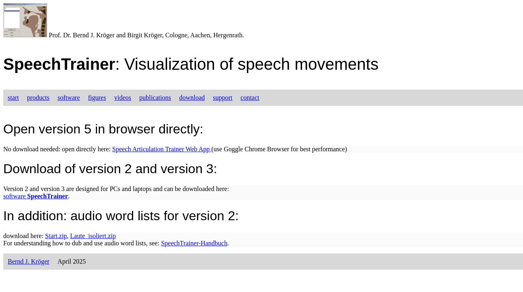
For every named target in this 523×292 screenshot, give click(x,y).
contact (249, 97)
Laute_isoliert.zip (93, 235)
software (69, 97)
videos (122, 97)
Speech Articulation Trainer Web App (161, 149)
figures (97, 97)
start (13, 97)
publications (155, 97)
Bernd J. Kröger (29, 261)
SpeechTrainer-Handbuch (194, 243)
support (222, 97)
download (192, 97)
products (38, 97)
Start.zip (56, 235)
